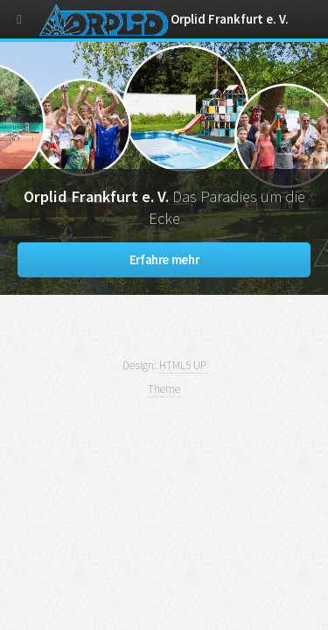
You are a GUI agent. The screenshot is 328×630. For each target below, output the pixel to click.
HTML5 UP (182, 365)
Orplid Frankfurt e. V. (164, 19)
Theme (164, 389)
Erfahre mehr (164, 260)
